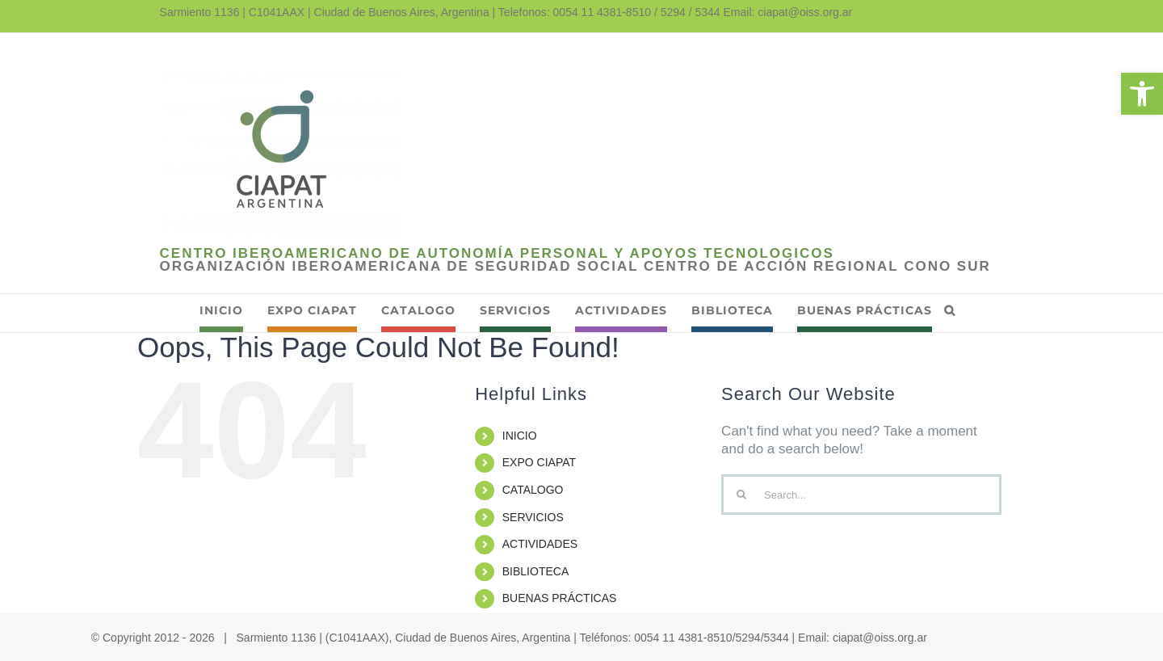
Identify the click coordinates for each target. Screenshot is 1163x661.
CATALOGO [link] (533, 489)
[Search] (741, 494)
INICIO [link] (519, 435)
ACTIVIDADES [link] (539, 543)
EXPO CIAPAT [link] (539, 462)
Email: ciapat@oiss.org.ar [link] (788, 12)
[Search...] (861, 494)
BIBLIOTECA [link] (535, 571)
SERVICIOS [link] (533, 517)
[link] (1142, 94)
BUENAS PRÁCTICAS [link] (559, 598)
